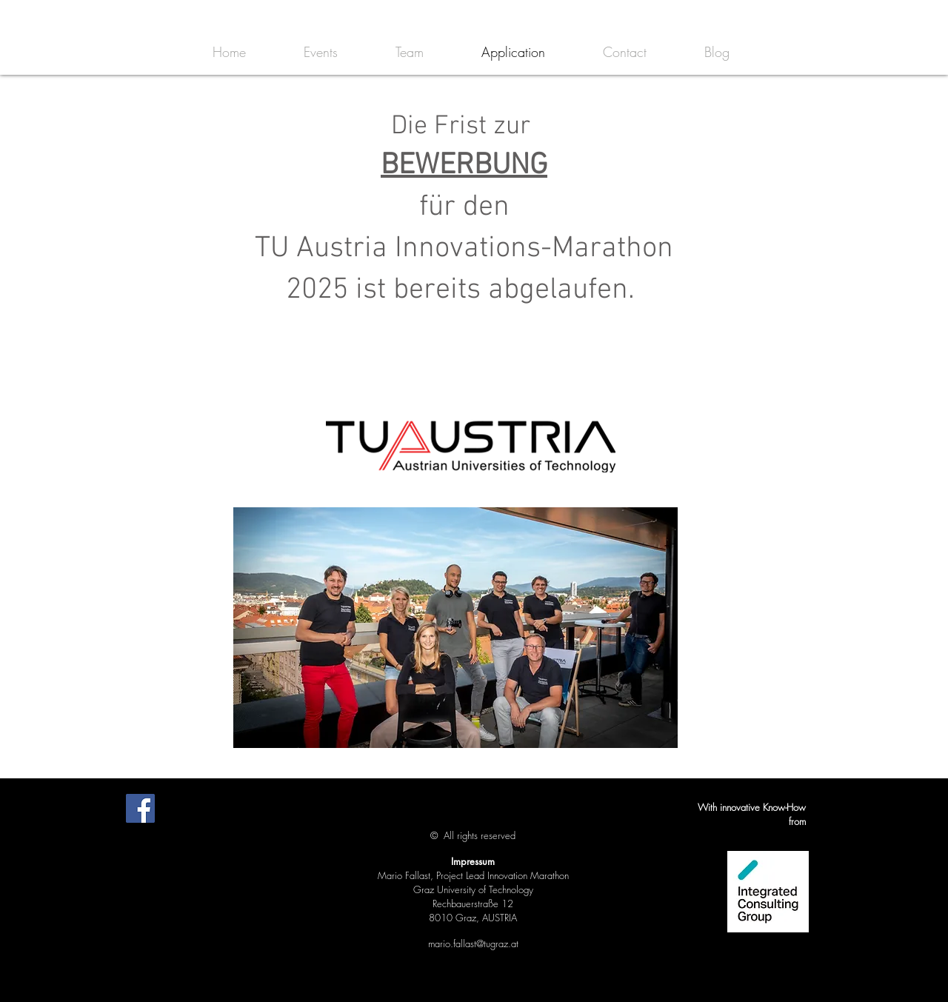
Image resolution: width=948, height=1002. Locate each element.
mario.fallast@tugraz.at (473, 943)
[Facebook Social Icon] (140, 808)
